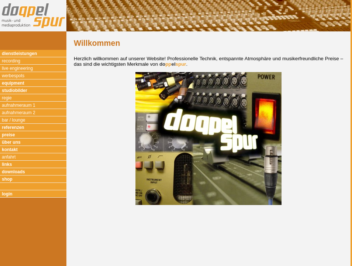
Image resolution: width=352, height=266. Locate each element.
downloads (13, 171)
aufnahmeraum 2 (18, 112)
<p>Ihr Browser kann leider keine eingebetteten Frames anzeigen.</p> (208, 148)
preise (8, 134)
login (7, 194)
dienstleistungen (19, 53)
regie (7, 97)
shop (7, 179)
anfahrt (8, 157)
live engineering (17, 68)
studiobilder (14, 90)
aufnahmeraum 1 (18, 105)
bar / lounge (13, 120)
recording (11, 61)
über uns (11, 142)
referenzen (13, 127)
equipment (13, 83)
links (7, 164)
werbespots (13, 75)
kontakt (10, 149)
